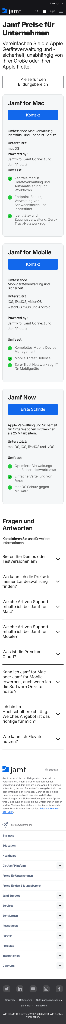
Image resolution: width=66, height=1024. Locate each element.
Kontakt (33, 115)
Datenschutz (25, 1000)
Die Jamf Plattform (14, 865)
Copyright (10, 1000)
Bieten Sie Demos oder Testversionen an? (32, 559)
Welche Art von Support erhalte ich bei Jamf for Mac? (32, 606)
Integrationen (11, 955)
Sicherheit (26, 1005)
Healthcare (9, 855)
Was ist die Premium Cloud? (32, 655)
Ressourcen (10, 925)
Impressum (41, 1005)
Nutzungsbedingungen (48, 1000)
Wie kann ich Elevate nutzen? (32, 739)
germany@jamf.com (17, 825)
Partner (7, 935)
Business (8, 835)
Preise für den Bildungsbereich (33, 82)
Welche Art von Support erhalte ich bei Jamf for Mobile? (32, 631)
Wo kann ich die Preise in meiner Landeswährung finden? (32, 581)
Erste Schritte (33, 409)
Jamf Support (11, 895)
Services (8, 905)
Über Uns (8, 965)
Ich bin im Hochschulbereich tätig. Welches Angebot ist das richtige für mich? (32, 714)
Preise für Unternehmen (18, 875)
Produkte (8, 945)
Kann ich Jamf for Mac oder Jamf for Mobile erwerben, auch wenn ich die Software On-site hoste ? (32, 682)
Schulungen (10, 915)
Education (8, 845)
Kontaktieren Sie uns (17, 539)
